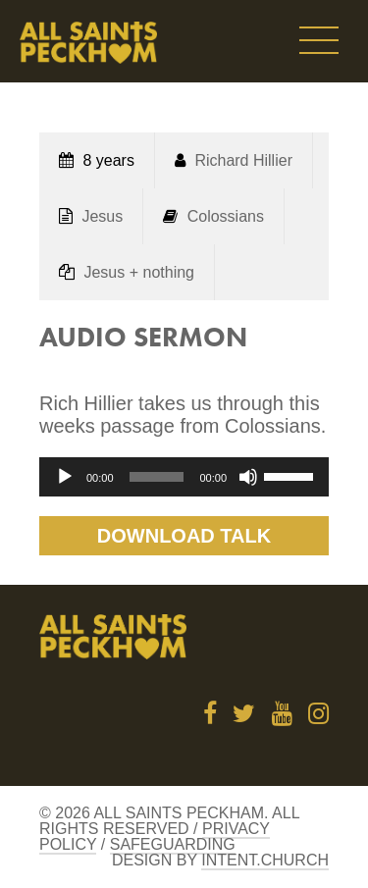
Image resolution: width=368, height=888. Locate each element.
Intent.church (265, 860)
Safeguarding (173, 844)
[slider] (157, 477)
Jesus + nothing (138, 272)
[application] (184, 476)
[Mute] (248, 477)
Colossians (225, 216)
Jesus (102, 216)
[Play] (65, 477)
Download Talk (184, 536)
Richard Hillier (243, 160)
